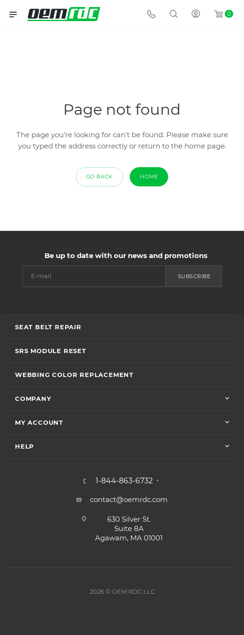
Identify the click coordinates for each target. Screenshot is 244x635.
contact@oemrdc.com (129, 499)
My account (39, 422)
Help (24, 446)
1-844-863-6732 (124, 481)
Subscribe (194, 276)
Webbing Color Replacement (74, 374)
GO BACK (99, 176)
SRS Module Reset (50, 350)
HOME (149, 176)
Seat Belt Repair (48, 327)
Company (33, 398)
